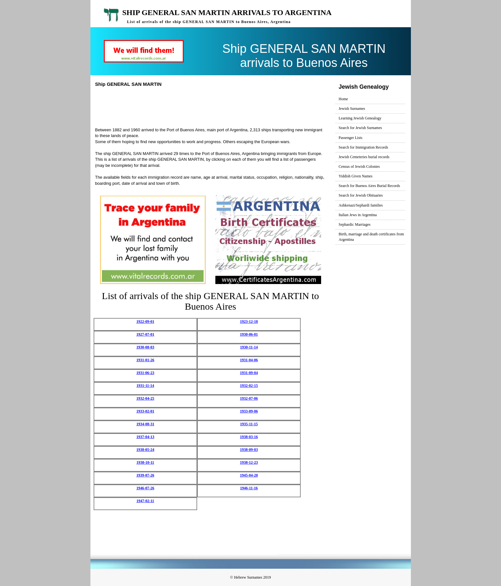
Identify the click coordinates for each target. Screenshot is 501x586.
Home (343, 99)
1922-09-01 (145, 321)
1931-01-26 (145, 360)
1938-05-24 (145, 449)
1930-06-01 (249, 334)
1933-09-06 (249, 411)
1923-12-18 (249, 321)
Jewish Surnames (352, 108)
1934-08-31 (145, 424)
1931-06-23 (145, 372)
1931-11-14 (145, 385)
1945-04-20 (249, 475)
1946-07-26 (145, 488)
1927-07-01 (145, 334)
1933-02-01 (145, 411)
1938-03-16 (249, 437)
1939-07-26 (145, 475)
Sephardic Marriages (355, 224)
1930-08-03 (145, 347)
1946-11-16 (249, 488)
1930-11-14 (249, 347)
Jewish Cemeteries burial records (364, 157)
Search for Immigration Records (363, 147)
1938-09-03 (249, 449)
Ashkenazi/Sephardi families (361, 205)
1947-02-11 (145, 501)
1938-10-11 (145, 462)
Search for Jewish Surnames (360, 128)
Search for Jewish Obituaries (361, 195)
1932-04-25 (145, 398)
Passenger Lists (350, 137)
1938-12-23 (249, 462)
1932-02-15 (249, 385)
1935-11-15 (249, 424)
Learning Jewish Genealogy (360, 118)
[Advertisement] (213, 106)
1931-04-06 (249, 360)
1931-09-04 (249, 372)
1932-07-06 (249, 398)
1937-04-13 (145, 437)
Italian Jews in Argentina (358, 215)
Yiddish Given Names (356, 176)
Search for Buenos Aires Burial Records (369, 185)
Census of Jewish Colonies (359, 166)
